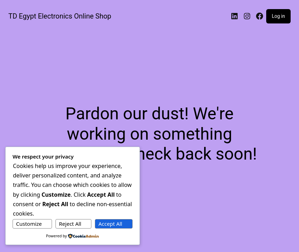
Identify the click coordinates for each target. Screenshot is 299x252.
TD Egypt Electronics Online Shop (59, 16)
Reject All (70, 223)
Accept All (110, 223)
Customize (29, 223)
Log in (278, 16)
